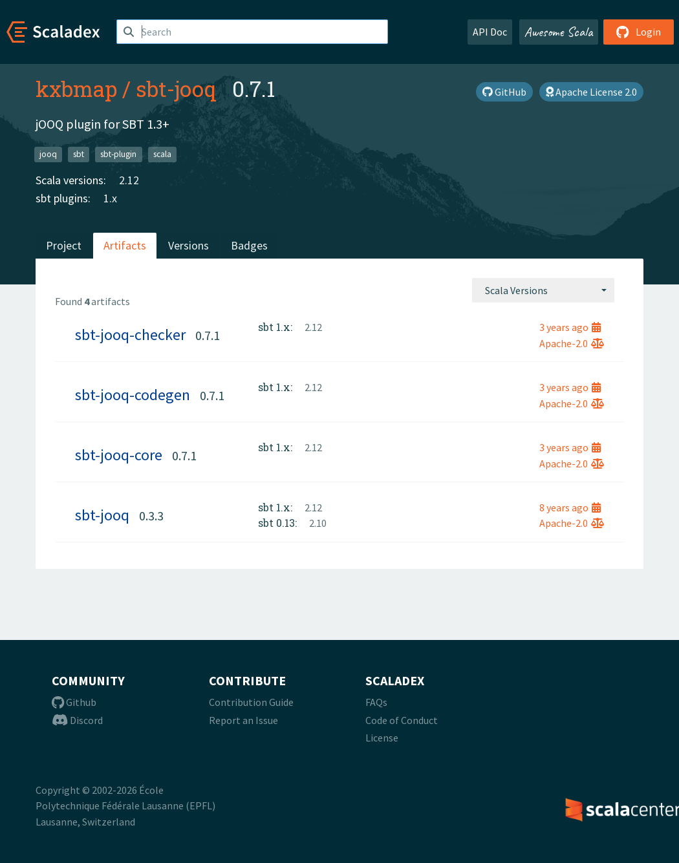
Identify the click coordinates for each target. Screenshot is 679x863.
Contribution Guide (251, 702)
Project (63, 245)
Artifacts (124, 245)
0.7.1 (207, 335)
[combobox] (543, 290)
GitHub (504, 91)
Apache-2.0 (571, 343)
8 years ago (570, 507)
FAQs (376, 702)
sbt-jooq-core (118, 455)
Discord (77, 720)
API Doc (490, 31)
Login (638, 31)
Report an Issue (243, 720)
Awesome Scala (558, 31)
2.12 (129, 180)
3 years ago (570, 327)
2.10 (318, 523)
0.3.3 (151, 515)
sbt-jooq (176, 88)
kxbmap (76, 88)
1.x (110, 198)
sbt (78, 154)
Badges (249, 245)
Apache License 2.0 (591, 91)
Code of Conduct (401, 720)
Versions (188, 245)
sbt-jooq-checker (130, 335)
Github (74, 702)
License (381, 737)
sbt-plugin (118, 154)
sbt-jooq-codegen (132, 395)
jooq (48, 154)
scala (162, 154)
